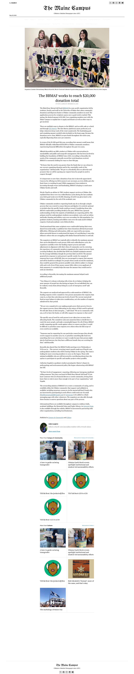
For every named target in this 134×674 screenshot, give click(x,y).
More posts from (54, 431)
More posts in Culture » (88, 525)
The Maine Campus (67, 8)
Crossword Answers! (43, 24)
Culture (40, 19)
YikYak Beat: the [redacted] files (52, 493)
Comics (73, 19)
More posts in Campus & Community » (84, 437)
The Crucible (106, 19)
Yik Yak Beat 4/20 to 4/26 (78, 493)
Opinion (56, 19)
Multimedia (83, 19)
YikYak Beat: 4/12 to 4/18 (49, 520)
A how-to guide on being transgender (49, 463)
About (32, 19)
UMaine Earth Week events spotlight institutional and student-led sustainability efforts (81, 464)
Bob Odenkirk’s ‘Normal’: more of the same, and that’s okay (81, 582)
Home (26, 19)
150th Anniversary (91, 24)
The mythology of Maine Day (51, 609)
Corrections (79, 24)
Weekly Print (56, 24)
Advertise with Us (68, 24)
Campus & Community (55, 417)
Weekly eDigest (94, 19)
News (48, 19)
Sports (65, 19)
